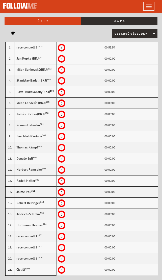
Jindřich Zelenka (28, 214)
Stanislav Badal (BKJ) (31, 80)
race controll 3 (26, 47)
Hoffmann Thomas (29, 225)
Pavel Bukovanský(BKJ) (33, 92)
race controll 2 (26, 247)
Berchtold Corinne (29, 136)
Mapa (120, 21)
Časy (43, 21)
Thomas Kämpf (27, 147)
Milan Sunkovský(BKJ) (32, 69)
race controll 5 (26, 258)
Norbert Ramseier (29, 169)
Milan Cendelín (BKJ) (31, 103)
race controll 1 (26, 236)
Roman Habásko (28, 125)
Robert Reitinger (28, 203)
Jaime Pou (23, 192)
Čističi (20, 269)
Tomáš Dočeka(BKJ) (30, 114)
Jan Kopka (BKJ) (28, 58)
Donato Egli (24, 158)
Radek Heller (25, 181)
